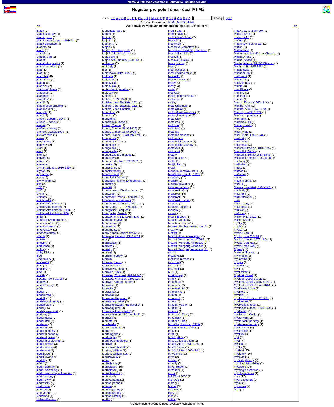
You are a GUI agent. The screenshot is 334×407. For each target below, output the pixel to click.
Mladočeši (42, 92)
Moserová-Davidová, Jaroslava (187, 50)
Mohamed (42, 396)
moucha (173, 203)
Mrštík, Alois (176, 337)
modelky (41, 298)
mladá (40, 30)
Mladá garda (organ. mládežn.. (55, 40)
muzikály (239, 190)
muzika (238, 184)
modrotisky (43, 383)
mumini (238, 99)
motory (172, 154)
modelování (43, 304)
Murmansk (240, 118)
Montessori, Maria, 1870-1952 (121, 197)
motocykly (174, 118)
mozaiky (173, 229)
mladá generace (46, 43)
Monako (107, 115)
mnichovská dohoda (49, 203)
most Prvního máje (180, 73)
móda (39, 288)
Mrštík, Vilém (176, 347)
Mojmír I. (107, 40)
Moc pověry (43, 259)
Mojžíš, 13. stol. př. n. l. (117, 53)
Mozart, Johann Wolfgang (184, 236)
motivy (172, 102)
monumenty (109, 229)
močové (41, 281)
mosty (172, 82)
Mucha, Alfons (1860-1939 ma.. (254, 63)
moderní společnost (48, 340)
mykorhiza (240, 259)
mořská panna (111, 383)
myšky (238, 347)
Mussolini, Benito (245, 151)
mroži (171, 334)
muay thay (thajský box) (249, 30)
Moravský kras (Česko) (116, 311)
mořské (107, 386)
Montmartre (109, 223)
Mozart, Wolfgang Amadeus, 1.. (188, 249)
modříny (41, 389)
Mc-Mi (181, 22)
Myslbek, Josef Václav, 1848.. (252, 285)
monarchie (108, 118)
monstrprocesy (111, 171)
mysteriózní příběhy (246, 321)
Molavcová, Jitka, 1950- (117, 73)
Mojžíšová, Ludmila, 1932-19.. (121, 60)
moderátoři (43, 321)
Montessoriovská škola (116, 200)
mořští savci (175, 33)
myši (237, 340)
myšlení (239, 350)
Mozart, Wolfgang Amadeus (185, 242)
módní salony (44, 376)
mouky (172, 213)
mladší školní (44, 109)
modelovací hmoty (47, 301)
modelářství (43, 294)
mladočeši (42, 95)
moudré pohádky (178, 187)
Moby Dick (43, 252)
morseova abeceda (114, 347)
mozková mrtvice (178, 259)
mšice (171, 399)
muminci (239, 92)
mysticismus (241, 327)
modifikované (44, 356)
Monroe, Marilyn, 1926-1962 (120, 161)
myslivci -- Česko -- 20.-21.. (251, 298)
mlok (39, 154)
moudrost (174, 193)
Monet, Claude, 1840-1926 (119, 131)
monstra (107, 164)
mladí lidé (42, 76)
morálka (107, 246)
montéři (107, 187)
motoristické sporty (180, 141)
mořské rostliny (111, 396)
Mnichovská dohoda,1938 (52, 213)
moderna (42, 324)
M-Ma (171, 22)
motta (171, 161)
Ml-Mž (190, 22)
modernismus (44, 343)
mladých (41, 112)
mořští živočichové (180, 37)
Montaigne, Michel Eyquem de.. (122, 180)
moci (39, 265)
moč (39, 272)
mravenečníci (176, 288)
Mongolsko (109, 148)
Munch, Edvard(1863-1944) (251, 102)
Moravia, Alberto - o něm (117, 281)
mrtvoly (172, 363)
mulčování (240, 76)
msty (171, 392)
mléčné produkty (46, 128)
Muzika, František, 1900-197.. (253, 187)
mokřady (107, 66)
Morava (107, 259)
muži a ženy (241, 203)
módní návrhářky (47, 370)
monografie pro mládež (116, 154)
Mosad (172, 40)
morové (107, 343)
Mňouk (40, 236)
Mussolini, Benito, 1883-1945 (252, 157)
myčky (238, 223)
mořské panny (111, 389)
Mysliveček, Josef (245, 304)
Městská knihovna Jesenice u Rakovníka (155, 1)
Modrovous (43, 386)
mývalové (240, 386)
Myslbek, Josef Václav (248, 278)
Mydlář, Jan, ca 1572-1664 (251, 239)
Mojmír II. (108, 43)
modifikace (43, 353)
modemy (41, 314)
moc (39, 255)
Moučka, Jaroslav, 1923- (183, 171)
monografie (109, 151)
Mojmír (106, 37)
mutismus (240, 174)
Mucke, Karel (242, 33)
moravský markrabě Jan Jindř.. (121, 314)
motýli (171, 167)
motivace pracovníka (181, 95)
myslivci (239, 294)
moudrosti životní (179, 200)
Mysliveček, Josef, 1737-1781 (253, 308)
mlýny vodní (44, 180)
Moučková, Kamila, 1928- (184, 174)
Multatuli (239, 79)
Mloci (39, 148)
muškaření (240, 164)
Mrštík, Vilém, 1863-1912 (184, 350)
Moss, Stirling (176, 63)
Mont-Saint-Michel (113, 177)
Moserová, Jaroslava (181, 47)
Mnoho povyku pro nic (50, 219)
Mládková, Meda (46, 89)
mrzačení (174, 370)
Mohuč (106, 33)
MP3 (171, 272)
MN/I (39, 187)
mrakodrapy (175, 275)
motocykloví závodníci (182, 112)
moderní (41, 327)
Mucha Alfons (242, 56)
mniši (39, 216)
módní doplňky (45, 366)
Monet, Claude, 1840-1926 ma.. (122, 135)
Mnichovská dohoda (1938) (53, 210)
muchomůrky (242, 73)
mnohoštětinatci (46, 232)
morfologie (108, 337)
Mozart (172, 232)
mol (104, 69)
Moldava (107, 76)
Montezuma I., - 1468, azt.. (120, 206)
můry (237, 128)
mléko (40, 138)
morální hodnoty (112, 255)
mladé (40, 50)
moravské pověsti (113, 301)
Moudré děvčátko (179, 184)
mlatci (40, 115)
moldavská (109, 82)
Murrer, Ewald (243, 125)
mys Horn (240, 265)
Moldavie (108, 79)
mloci (39, 151)
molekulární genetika (115, 89)
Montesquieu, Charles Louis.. (120, 190)
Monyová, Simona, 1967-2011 (121, 236)
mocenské (42, 262)
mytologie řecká (244, 373)
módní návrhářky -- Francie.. (54, 373)
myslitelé (239, 291)
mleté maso (43, 141)
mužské (239, 210)
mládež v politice (46, 66)
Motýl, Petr (175, 164)
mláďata (41, 47)
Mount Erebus (177, 216)
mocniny (41, 268)
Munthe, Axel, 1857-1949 (250, 109)
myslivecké (241, 301)
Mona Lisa (108, 112)
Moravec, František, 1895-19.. (121, 278)
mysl (237, 268)
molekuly (108, 92)
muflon (238, 47)
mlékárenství (44, 135)
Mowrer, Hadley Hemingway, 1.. (188, 226)
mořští (106, 399)
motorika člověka (178, 135)
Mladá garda (44, 37)
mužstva (239, 213)
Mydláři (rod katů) (245, 246)
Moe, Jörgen (44, 392)
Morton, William (112, 350)
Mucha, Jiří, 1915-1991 (248, 66)
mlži (38, 184)
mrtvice (172, 360)
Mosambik (174, 43)
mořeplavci (109, 370)
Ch (140, 18)
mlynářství (42, 174)
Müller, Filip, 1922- (245, 216)
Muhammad (241, 50)
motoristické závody (180, 144)
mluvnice (42, 164)
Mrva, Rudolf (176, 366)
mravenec (174, 285)
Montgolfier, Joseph (114, 213)
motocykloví (175, 109)
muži (237, 200)
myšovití (239, 356)
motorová (174, 148)
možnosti (173, 268)
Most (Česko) (176, 69)
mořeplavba (109, 363)
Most (171, 66)
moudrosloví (176, 190)
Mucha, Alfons (243, 60)
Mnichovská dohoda (49, 206)
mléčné (40, 125)
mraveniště (175, 291)
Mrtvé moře (175, 353)
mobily (40, 249)
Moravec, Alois (111, 272)
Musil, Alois (241, 131)
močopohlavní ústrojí (49, 278)
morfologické (110, 334)
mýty (237, 376)
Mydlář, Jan (241, 232)
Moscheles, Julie (178, 53)
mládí (39, 73)
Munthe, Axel (242, 105)
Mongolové (109, 138)
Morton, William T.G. (115, 353)
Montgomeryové (112, 219)
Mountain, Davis (178, 223)
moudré (173, 180)
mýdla (238, 226)
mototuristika (176, 157)
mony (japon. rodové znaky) (119, 232)
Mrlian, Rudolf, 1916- (181, 327)
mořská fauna (110, 379)
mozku (172, 265)
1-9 (113, 18)
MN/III (40, 193)
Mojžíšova (108, 56)
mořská (107, 376)
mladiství (42, 86)
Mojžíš (106, 47)
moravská (108, 291)
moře (105, 360)
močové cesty (45, 285)
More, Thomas (111, 327)
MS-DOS (173, 379)
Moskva (173, 56)
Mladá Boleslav (46, 33)
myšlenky (240, 353)
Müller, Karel (242, 219)
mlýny (40, 177)
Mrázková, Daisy (178, 314)
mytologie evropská (246, 370)
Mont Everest (110, 174)
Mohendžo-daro (46, 399)
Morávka (107, 288)
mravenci (174, 281)
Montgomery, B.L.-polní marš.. (121, 216)
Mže (236, 389)
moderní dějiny (45, 330)
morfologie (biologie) (115, 340)
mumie (238, 86)
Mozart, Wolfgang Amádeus (185, 246)
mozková (173, 255)
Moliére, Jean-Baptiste (116, 109)
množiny (41, 242)
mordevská (109, 324)
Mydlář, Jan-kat (244, 242)
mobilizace (43, 246)
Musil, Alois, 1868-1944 (249, 135)
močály (40, 275)
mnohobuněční (45, 223)
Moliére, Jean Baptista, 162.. (120, 102)
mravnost (174, 298)
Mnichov (41, 197)
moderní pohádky (47, 334)
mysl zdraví (241, 272)
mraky (172, 278)
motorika (173, 131)
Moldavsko (109, 86)
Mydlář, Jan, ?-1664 (246, 236)
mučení (238, 40)
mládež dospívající (48, 63)
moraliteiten (109, 242)
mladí (39, 69)
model (40, 291)
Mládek (40, 53)
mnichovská (43, 200)
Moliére (107, 95)
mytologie (240, 366)
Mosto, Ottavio (177, 79)
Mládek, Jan (44, 56)
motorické (174, 128)
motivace (173, 92)
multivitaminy (242, 82)
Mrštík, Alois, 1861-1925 (183, 343)
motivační (174, 99)
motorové (174, 151)
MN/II (39, 190)
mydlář (238, 229)
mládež (40, 60)
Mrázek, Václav (178, 304)
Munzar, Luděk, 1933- (248, 112)
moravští (107, 317)
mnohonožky (44, 229)
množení (41, 239)
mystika (239, 334)
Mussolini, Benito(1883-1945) (252, 154)
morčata (107, 321)
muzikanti (240, 193)
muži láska (240, 206)
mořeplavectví (111, 373)
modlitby (41, 360)
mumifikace (241, 89)
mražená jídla (176, 321)
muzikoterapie (243, 197)
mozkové (173, 262)
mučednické (241, 37)
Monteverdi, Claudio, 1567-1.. (121, 203)
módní (40, 363)
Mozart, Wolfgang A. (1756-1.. (187, 239)
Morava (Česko (112, 262)
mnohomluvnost (46, 226)
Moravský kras (111, 308)
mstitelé (173, 389)
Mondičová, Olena (113, 122)
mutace (238, 171)
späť (229, 18)
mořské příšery (111, 392)
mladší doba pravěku (49, 105)
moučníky (174, 177)
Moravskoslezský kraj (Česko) (121, 304)
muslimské (240, 144)
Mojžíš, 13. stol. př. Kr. (116, 50)
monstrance (109, 167)
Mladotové (42, 99)
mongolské (109, 144)
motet (171, 89)
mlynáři (40, 171)
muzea (238, 177)
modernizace (44, 347)
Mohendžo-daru (112, 30)
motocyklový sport (179, 115)
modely (40, 308)
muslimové (241, 141)
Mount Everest (177, 219)
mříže (171, 373)
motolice (173, 125)
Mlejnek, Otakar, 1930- (50, 131)
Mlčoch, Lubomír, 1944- (51, 118)
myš (236, 337)
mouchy (173, 210)
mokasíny (108, 63)
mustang (239, 161)
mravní (172, 294)
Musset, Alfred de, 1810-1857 (252, 148)
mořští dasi (175, 30)
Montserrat (109, 226)
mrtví (171, 356)
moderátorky (44, 317)
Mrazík (172, 308)
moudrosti (174, 197)
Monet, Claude (111, 125)
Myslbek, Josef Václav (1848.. (253, 281)
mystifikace (241, 330)
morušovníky (110, 356)
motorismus (175, 138)
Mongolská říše (112, 141)
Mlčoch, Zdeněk (46, 122)
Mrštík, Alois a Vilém (181, 340)
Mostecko (174, 76)
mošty (172, 86)
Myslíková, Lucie (244, 288)
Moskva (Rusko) (178, 60)
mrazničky (174, 317)
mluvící (40, 161)
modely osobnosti (47, 311)
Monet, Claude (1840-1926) (119, 128)
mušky (238, 167)
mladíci (40, 82)
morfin (106, 330)
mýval (237, 383)
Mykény (239, 249)
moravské (108, 294)
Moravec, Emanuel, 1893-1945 (121, 275)
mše (171, 396)
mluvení (41, 157)
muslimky (240, 138)
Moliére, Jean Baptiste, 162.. (120, 105)
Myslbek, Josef (243, 275)
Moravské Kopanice (114, 298)
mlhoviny (42, 144)
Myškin (238, 343)
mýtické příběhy (244, 360)
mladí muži (43, 79)
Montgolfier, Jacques (115, 210)
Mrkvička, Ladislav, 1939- (184, 324)
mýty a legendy (243, 379)
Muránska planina (245, 115)
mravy (172, 301)
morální (107, 252)
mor (104, 239)
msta (171, 383)
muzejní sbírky (243, 180)
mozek (172, 252)
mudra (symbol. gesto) (248, 43)
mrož (171, 330)
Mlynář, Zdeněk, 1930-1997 (53, 167)
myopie (238, 262)
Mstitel (172, 386)
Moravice (108, 285)
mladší (40, 102)
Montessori (109, 193)
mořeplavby (109, 366)
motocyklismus (177, 105)
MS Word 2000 (177, 376)
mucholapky (241, 69)
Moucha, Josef (177, 206)
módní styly (43, 379)
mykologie (240, 255)
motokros (174, 122)
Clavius (201, 1)
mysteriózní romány (246, 324)
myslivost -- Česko (245, 314)
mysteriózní (241, 317)
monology (108, 157)
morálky (107, 249)
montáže (107, 184)
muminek (239, 95)
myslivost (240, 311)
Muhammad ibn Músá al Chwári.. (255, 53)
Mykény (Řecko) (244, 252)
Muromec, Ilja (242, 122)
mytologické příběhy (246, 363)
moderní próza (45, 337)
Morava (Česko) (112, 265)
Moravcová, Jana (113, 268)
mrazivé (173, 311)
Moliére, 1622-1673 (114, 99)
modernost (43, 350)
